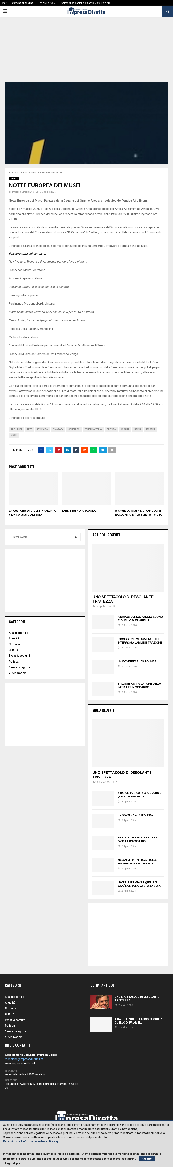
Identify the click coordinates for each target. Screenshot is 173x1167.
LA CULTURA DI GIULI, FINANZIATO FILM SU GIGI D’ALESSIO (33, 512)
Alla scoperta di (19, 632)
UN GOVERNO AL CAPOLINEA (137, 661)
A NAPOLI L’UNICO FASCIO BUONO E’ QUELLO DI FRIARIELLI (139, 795)
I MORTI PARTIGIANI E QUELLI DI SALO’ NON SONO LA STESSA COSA (139, 884)
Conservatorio (93, 429)
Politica (14, 661)
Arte (29, 429)
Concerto (74, 429)
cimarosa (58, 429)
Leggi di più (12, 1163)
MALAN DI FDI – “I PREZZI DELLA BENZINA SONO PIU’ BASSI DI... (137, 862)
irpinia (137, 429)
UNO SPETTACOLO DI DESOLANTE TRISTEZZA (121, 775)
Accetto (147, 1158)
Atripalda (42, 429)
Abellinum (16, 429)
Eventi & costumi (19, 655)
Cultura (14, 178)
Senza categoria (19, 667)
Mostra (150, 429)
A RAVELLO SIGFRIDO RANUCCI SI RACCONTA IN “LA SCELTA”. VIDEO (139, 512)
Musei (14, 435)
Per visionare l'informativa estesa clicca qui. (32, 1141)
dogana (125, 429)
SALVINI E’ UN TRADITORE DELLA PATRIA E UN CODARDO (137, 839)
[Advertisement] (86, 52)
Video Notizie (17, 673)
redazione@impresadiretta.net (24, 1059)
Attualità (14, 638)
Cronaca (14, 644)
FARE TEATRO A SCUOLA (79, 510)
